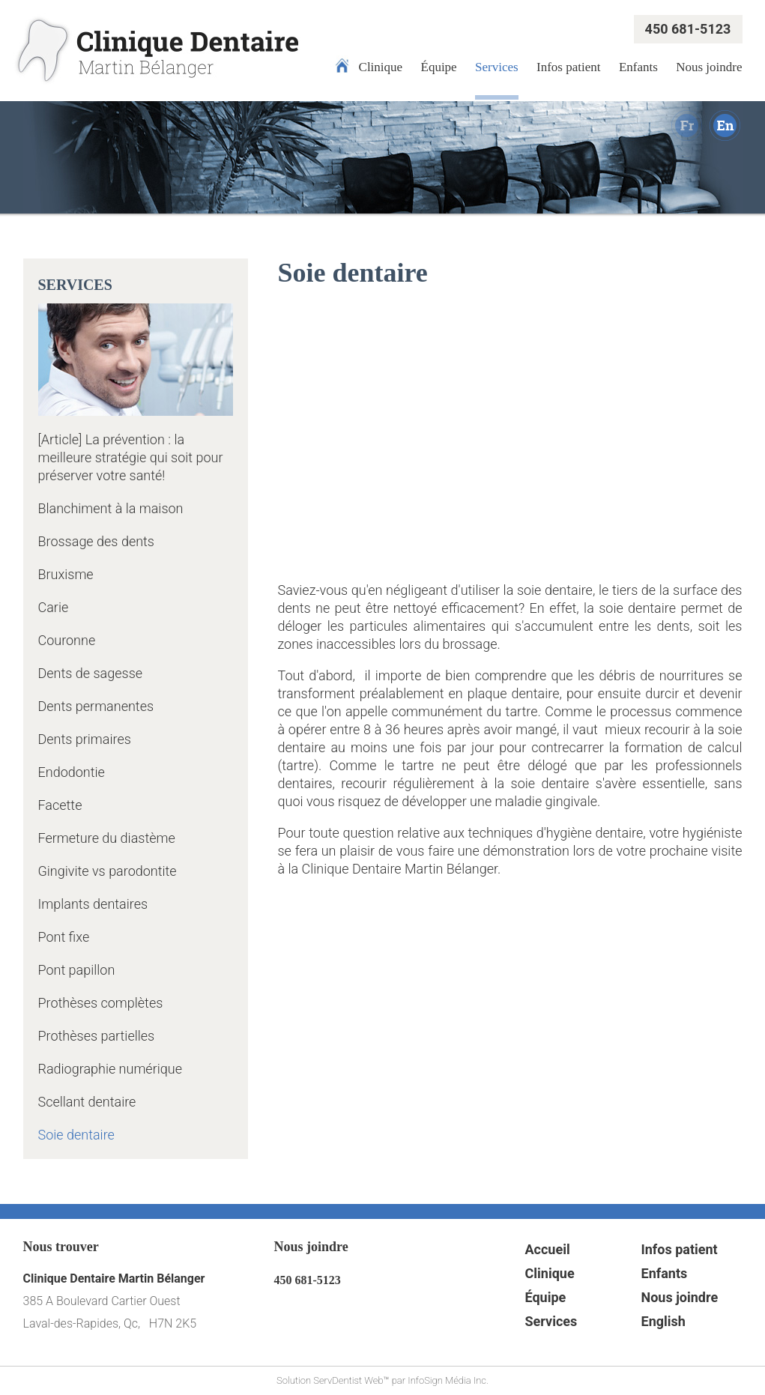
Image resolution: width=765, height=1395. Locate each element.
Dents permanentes (96, 706)
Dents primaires (84, 739)
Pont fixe (64, 937)
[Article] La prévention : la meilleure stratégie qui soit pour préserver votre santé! (130, 457)
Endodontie (71, 772)
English (663, 1321)
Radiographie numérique (110, 1069)
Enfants (638, 67)
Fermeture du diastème (106, 838)
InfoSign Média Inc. (448, 1380)
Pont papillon (76, 970)
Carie (53, 607)
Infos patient (568, 67)
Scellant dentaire (87, 1102)
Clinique (381, 67)
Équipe (439, 67)
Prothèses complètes (100, 1003)
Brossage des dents (96, 541)
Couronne (67, 640)
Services (496, 67)
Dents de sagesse (90, 673)
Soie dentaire (76, 1135)
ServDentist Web (348, 1380)
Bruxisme (66, 574)
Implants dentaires (93, 904)
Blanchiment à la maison (111, 508)
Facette (60, 805)
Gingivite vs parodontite (107, 871)
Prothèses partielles (96, 1036)
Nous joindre (709, 67)
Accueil (547, 1249)
